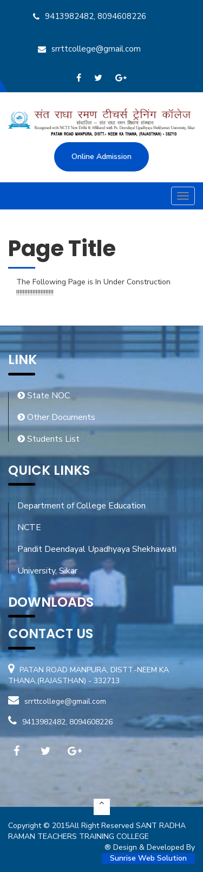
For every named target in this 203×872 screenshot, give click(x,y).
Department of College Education (81, 506)
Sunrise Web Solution (148, 858)
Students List (48, 439)
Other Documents (56, 417)
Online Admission (101, 156)
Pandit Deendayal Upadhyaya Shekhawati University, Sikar (96, 560)
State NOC (43, 396)
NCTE (29, 527)
